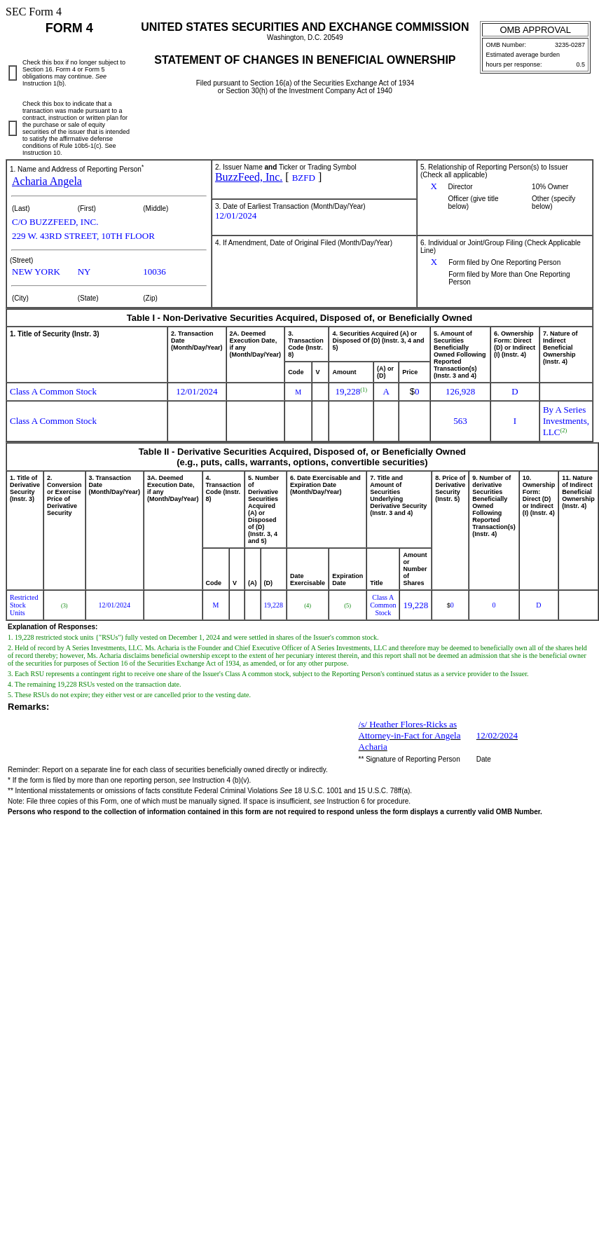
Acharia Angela (47, 181)
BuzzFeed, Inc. (248, 177)
